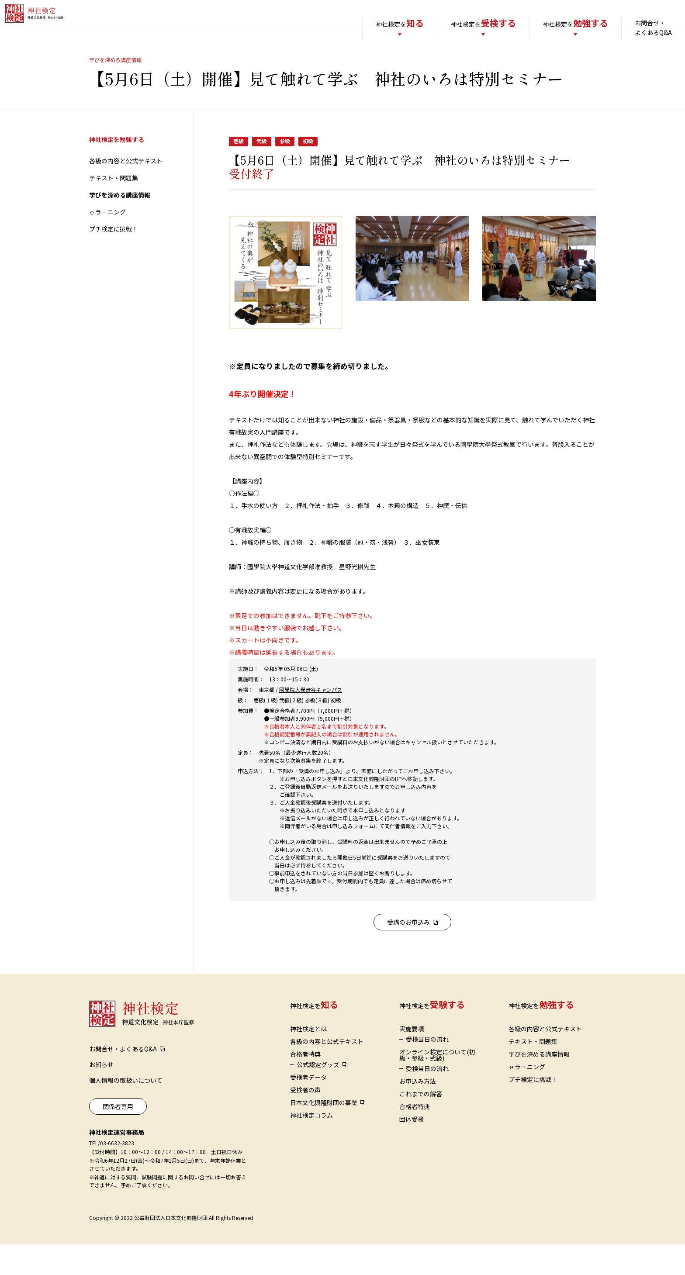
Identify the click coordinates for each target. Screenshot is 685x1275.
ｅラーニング (107, 242)
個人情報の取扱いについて (126, 1110)
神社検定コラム (311, 1146)
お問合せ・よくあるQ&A (635, 27)
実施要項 (411, 1059)
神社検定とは (308, 1059)
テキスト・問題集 (113, 208)
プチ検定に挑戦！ (113, 259)
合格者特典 (305, 1085)
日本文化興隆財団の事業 (323, 1133)
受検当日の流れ (427, 1070)
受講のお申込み (408, 952)
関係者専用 (118, 1137)
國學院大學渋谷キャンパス (310, 720)
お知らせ (101, 1095)
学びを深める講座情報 (119, 225)
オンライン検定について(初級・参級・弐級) (437, 1085)
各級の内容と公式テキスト (126, 191)
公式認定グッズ (318, 1095)
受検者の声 (305, 1120)
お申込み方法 (417, 1112)
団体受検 (411, 1150)
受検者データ (308, 1108)
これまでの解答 (420, 1124)
